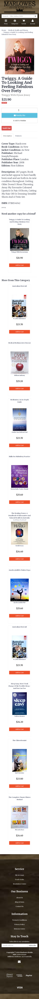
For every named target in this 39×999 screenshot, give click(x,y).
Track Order (19, 879)
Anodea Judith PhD (19, 602)
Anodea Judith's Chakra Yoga (19, 570)
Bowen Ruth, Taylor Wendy (19, 489)
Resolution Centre (19, 884)
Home (4, 30)
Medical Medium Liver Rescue (19, 343)
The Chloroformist (20, 740)
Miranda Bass (19, 830)
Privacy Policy (19, 924)
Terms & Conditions (19, 920)
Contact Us (19, 906)
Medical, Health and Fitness (18, 30)
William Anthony (19, 375)
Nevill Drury (20, 546)
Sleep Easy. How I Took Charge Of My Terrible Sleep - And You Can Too (19, 686)
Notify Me (19, 115)
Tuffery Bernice (19, 716)
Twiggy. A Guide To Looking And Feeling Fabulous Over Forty (19, 222)
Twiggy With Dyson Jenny (19, 252)
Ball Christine (19, 773)
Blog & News (19, 902)
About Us (19, 898)
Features (18, 136)
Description (7, 136)
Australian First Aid (19, 286)
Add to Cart (19, 265)
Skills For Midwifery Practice (19, 456)
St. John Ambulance (19, 318)
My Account (19, 875)
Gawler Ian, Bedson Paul (19, 432)
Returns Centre (19, 929)
